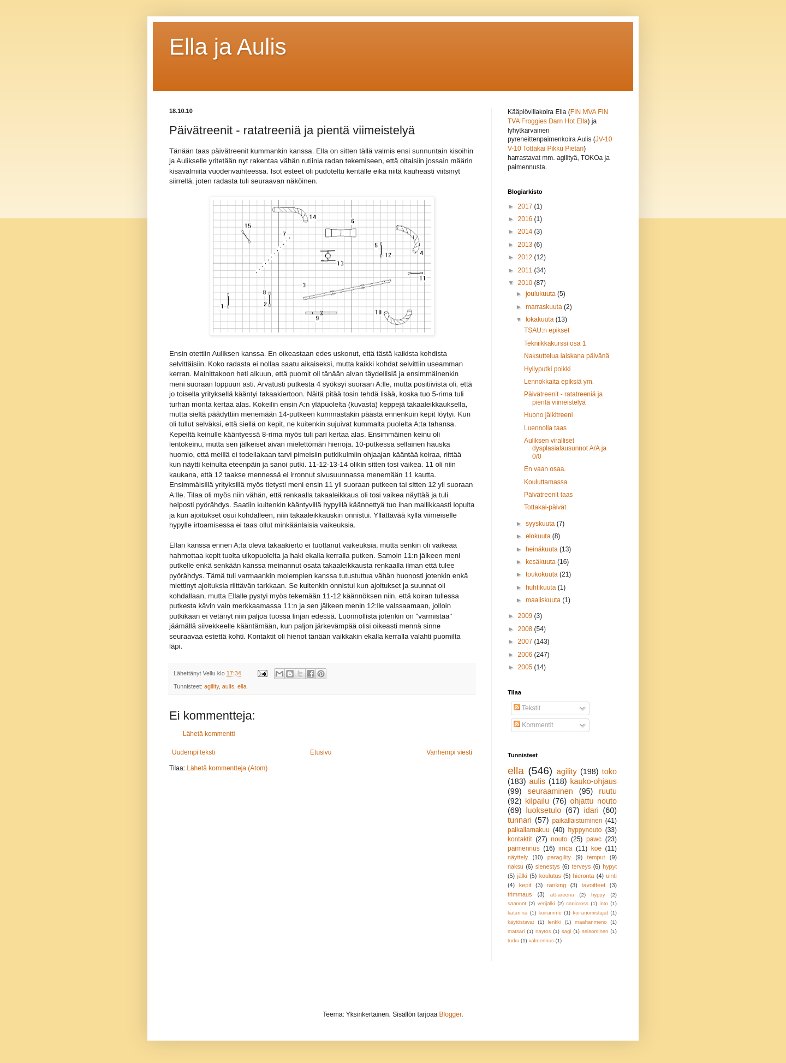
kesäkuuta (541, 562)
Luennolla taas (545, 428)
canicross (577, 903)
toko (609, 771)
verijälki (546, 903)
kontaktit (520, 839)
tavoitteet (594, 885)
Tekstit (527, 708)
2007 (526, 641)
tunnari (520, 820)
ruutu (608, 791)
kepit (525, 885)
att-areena (562, 895)
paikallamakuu (529, 830)
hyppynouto (585, 830)
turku (513, 940)
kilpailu (537, 801)
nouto (559, 839)
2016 (526, 219)
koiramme (550, 913)
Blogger (450, 1014)
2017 (526, 206)
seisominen (595, 931)
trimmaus (520, 894)
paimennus (524, 848)
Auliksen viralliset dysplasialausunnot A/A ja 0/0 (565, 448)
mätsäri (516, 931)
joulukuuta (541, 294)
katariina (517, 913)
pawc (594, 839)
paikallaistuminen (577, 820)
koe (596, 848)
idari (590, 810)
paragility (559, 857)
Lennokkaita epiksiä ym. (559, 381)
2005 (526, 667)
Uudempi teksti (193, 752)
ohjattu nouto (593, 801)
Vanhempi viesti (449, 752)
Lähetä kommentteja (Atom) (227, 768)
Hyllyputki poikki (547, 369)
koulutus (550, 875)
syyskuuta (541, 523)
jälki (522, 875)
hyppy (598, 895)
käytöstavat (521, 922)
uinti (611, 875)
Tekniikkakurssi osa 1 (555, 343)
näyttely (518, 857)
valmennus (540, 940)
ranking (556, 885)
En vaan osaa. (545, 469)
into (603, 903)
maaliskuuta (544, 600)
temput (596, 857)
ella (242, 686)
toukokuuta (542, 574)
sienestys (547, 866)
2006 (526, 654)
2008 (526, 629)
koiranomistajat (590, 913)
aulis (228, 686)
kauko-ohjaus (593, 781)
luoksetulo (543, 810)
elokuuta (539, 536)
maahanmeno (591, 922)
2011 (526, 270)
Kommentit (533, 725)
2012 (526, 257)
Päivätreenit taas (548, 494)
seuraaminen (550, 791)
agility (211, 686)
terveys (581, 866)
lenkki (554, 922)
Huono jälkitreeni (548, 415)
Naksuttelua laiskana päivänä (566, 356)
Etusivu (320, 752)
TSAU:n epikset (546, 330)
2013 (526, 244)
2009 (526, 616)
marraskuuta (545, 307)
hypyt (610, 866)
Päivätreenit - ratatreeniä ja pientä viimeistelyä (563, 398)
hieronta (583, 875)
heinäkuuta (542, 549)
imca (565, 848)
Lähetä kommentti (209, 734)
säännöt (517, 903)
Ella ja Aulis (228, 47)
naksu (515, 866)
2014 (526, 231)
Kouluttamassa (545, 482)
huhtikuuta (542, 587)
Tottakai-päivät (545, 507)
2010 (526, 283)
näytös (543, 931)
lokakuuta (541, 319)
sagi (566, 931)
